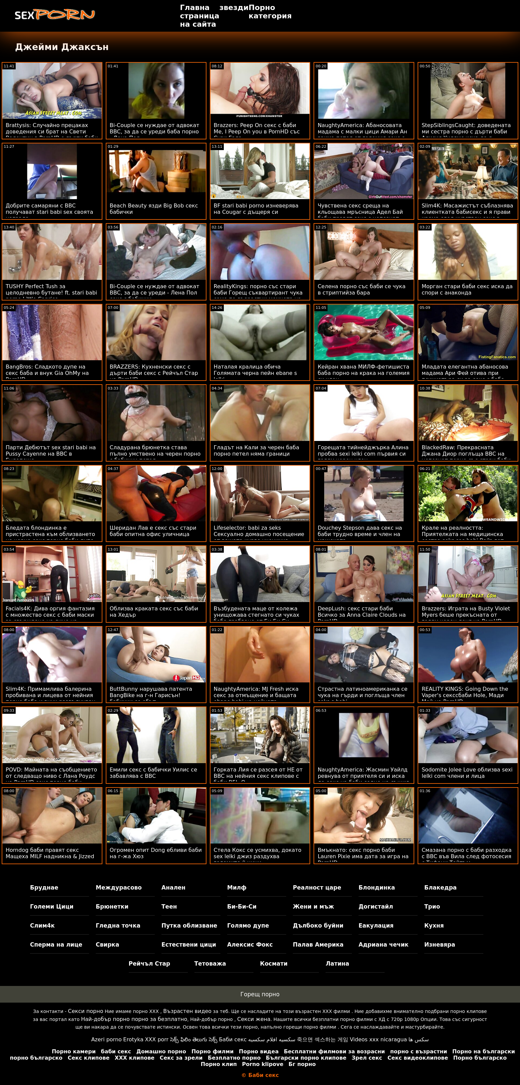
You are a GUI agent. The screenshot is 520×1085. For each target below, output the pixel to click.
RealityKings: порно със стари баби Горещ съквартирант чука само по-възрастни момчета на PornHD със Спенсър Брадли (258, 296)
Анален (173, 887)
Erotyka (133, 1039)
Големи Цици (51, 906)
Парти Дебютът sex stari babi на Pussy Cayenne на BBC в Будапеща (51, 453)
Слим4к (42, 925)
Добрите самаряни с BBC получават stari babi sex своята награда (49, 211)
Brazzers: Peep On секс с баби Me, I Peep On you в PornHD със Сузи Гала (257, 131)
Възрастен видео (187, 1011)
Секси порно (85, 1011)
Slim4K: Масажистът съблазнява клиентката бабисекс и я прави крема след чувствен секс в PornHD (467, 215)
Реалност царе (317, 887)
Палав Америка (318, 944)
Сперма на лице (56, 944)
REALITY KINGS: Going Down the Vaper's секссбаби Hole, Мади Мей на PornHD (465, 695)
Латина (337, 963)
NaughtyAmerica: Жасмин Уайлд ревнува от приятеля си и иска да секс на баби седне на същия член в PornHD (363, 779)
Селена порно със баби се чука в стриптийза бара (361, 289)
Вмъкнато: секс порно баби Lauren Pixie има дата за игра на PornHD (363, 856)
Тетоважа (210, 963)
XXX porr (156, 1039)
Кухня (434, 925)
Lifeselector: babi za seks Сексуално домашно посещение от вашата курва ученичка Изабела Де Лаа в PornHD (259, 537)
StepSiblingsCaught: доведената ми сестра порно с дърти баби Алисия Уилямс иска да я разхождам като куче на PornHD (467, 134)
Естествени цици (188, 944)
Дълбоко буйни (318, 925)
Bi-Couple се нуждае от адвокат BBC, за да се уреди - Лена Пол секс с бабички (154, 292)
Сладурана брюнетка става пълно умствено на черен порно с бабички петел (155, 453)
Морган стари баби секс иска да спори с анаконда (467, 289)
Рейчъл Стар (149, 963)
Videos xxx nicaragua (378, 1039)
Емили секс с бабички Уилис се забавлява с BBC (153, 772)
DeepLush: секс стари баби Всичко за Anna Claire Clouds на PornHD (362, 614)
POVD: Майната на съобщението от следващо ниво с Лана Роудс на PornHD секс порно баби (51, 775)
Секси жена (253, 1019)
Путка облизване (189, 925)
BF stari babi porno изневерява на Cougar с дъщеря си (256, 208)
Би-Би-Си (241, 906)
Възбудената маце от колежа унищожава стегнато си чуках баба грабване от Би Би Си (257, 614)
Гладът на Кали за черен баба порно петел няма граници (256, 450)
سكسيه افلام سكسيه (272, 1039)
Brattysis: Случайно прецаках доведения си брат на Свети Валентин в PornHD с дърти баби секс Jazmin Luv (52, 134)
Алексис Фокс (250, 944)
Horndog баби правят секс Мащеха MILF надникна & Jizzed (50, 853)
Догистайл (376, 906)
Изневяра (439, 944)
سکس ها (419, 1039)
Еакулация (376, 925)
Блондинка (377, 887)
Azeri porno (106, 1039)
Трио (432, 906)
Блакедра (440, 887)
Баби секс (232, 1039)
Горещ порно (260, 994)
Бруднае (44, 887)
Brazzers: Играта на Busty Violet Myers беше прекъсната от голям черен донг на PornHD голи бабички (466, 618)
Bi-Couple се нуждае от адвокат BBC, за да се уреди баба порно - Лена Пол (154, 131)
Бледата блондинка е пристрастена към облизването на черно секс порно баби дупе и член (50, 537)
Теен (169, 906)
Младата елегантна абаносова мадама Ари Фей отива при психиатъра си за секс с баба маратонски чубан (465, 376)
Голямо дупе (248, 925)
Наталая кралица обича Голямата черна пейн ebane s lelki (255, 373)
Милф (236, 887)
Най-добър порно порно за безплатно (134, 1019)
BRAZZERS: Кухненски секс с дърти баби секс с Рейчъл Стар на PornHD (154, 373)
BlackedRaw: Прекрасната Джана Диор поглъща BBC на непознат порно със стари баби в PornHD (466, 457)
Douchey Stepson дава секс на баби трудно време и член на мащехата (360, 534)
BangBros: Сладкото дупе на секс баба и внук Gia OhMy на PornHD (47, 373)
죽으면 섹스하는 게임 (322, 1039)
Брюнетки (112, 906)
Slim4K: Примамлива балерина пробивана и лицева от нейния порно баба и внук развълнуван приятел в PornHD (50, 698)
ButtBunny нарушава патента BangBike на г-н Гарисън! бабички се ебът (151, 695)
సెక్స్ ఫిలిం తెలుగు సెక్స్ (193, 1039)
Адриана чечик (384, 944)
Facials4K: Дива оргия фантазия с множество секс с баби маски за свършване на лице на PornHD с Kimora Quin (50, 618)
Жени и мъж (313, 906)
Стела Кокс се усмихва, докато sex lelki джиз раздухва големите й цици (258, 856)
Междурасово (119, 887)
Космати (274, 963)
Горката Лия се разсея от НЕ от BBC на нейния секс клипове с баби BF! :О (258, 775)
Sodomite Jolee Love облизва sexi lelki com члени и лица (467, 772)
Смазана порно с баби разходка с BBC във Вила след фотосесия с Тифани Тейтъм (467, 856)
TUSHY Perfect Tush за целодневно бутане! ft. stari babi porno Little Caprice (51, 292)
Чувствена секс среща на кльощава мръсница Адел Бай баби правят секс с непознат (360, 211)
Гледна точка (118, 925)
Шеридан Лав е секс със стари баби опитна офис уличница (153, 531)
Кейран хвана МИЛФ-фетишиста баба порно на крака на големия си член (363, 373)
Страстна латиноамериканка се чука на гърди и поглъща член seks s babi (362, 695)
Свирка (107, 944)
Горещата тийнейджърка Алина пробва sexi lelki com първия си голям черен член (363, 453)
